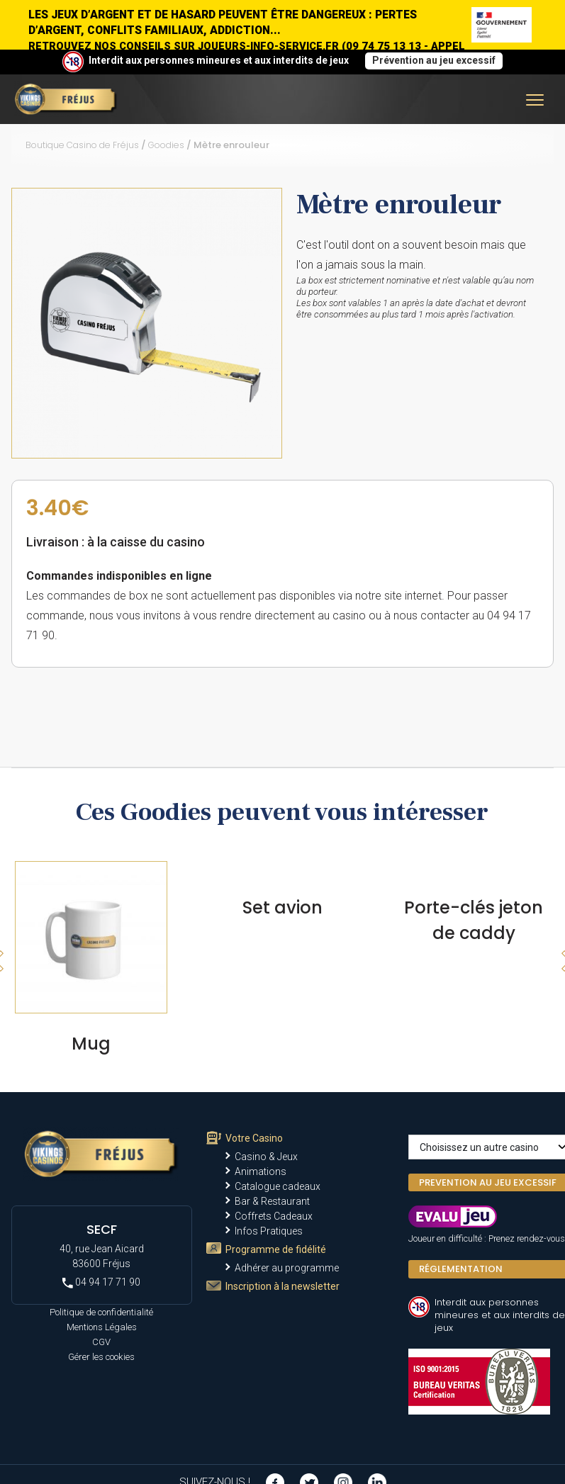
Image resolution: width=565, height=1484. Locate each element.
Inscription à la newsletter (282, 1286)
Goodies (166, 145)
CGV (101, 1342)
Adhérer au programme (287, 1268)
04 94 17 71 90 (101, 1282)
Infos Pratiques (269, 1231)
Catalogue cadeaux (277, 1186)
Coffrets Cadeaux (274, 1216)
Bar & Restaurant (272, 1201)
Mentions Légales (102, 1327)
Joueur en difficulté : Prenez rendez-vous (486, 1238)
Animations (260, 1171)
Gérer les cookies (101, 1356)
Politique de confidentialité (101, 1312)
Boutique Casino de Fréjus (82, 145)
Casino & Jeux (266, 1156)
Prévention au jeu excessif (434, 60)
